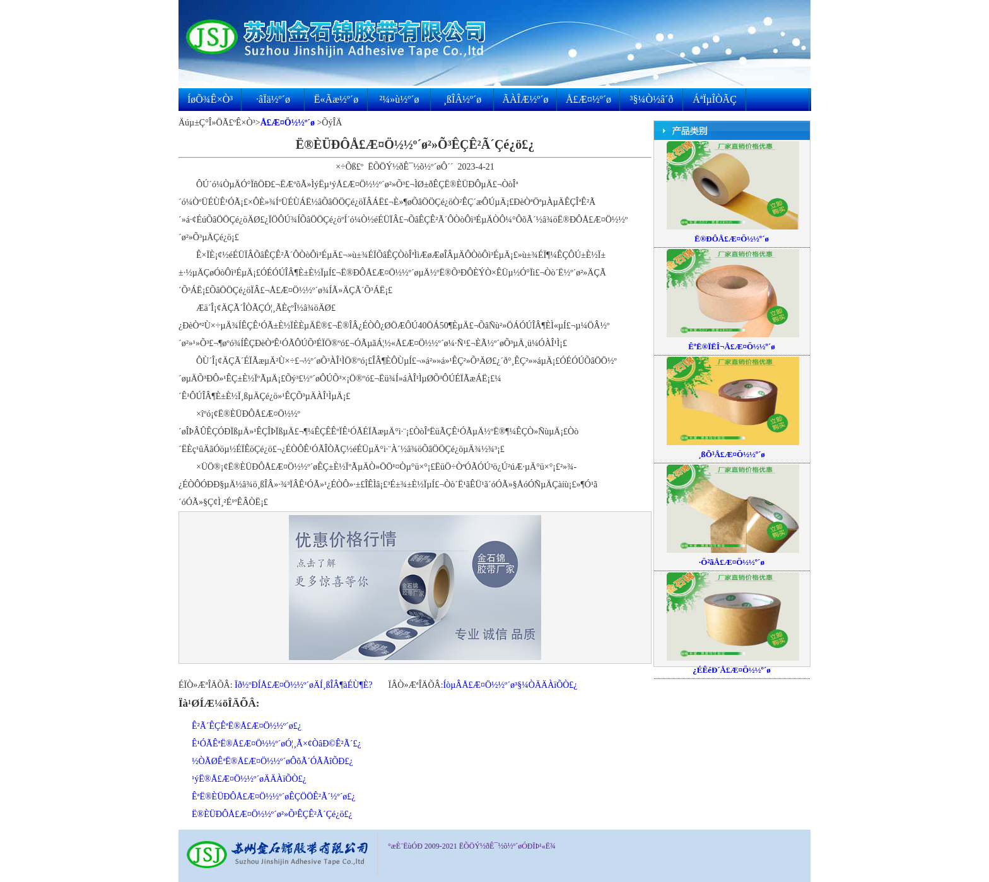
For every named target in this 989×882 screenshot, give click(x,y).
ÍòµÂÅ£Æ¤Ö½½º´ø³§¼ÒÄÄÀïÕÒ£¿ (510, 685)
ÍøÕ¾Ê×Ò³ (210, 99)
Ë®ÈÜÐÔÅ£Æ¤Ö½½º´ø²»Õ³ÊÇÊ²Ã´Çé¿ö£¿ (272, 814)
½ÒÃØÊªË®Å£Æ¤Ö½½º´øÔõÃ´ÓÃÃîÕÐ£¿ (272, 761)
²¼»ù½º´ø (399, 99)
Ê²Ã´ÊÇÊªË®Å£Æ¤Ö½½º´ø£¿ (246, 726)
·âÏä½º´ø (273, 99)
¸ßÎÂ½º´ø (462, 99)
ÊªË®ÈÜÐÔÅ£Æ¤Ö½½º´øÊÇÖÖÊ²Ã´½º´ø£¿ (274, 796)
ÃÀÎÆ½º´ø (526, 99)
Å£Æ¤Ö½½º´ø (287, 122)
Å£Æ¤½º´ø (588, 99)
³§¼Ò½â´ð (652, 99)
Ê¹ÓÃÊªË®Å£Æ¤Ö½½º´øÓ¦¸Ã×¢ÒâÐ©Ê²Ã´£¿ (276, 743)
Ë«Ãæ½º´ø (336, 99)
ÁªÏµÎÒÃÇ (715, 99)
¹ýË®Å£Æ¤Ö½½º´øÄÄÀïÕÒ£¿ (249, 779)
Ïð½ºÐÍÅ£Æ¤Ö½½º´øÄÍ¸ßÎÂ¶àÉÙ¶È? (303, 685)
